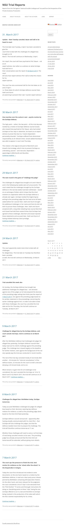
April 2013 (50, 234)
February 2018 (52, 95)
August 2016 (51, 138)
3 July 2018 (51, 68)
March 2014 (51, 207)
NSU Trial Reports (13, 5)
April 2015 (50, 176)
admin (38, 100)
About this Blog (15, 16)
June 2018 (50, 85)
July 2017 (50, 111)
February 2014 (52, 210)
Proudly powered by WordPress (11, 523)
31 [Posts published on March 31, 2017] (57, 255)
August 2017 (51, 109)
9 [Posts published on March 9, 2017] (54, 248)
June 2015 (50, 171)
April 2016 (50, 147)
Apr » (59, 258)
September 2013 (52, 222)
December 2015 (52, 157)
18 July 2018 (51, 66)
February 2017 (52, 123)
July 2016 (50, 140)
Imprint (51, 16)
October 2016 (52, 133)
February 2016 (52, 152)
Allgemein (20, 100)
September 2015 (52, 164)
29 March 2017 (10, 172)
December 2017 (52, 99)
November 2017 (52, 102)
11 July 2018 (51, 64)
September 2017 (52, 107)
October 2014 (52, 191)
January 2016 (51, 155)
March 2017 (51, 121)
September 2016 (52, 135)
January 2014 (51, 212)
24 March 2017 (10, 238)
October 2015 (52, 162)
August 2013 (51, 224)
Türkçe (58, 24)
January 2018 (51, 97)
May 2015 (50, 174)
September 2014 (52, 193)
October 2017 (52, 104)
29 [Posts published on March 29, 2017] (53, 255)
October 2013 (52, 219)
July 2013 (50, 226)
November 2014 (52, 188)
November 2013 (52, 217)
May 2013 (50, 231)
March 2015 (51, 179)
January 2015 (51, 183)
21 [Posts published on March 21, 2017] (50, 253)
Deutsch (51, 24)
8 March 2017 (9, 394)
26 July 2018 (51, 61)
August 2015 (51, 167)
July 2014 (50, 198)
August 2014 (51, 195)
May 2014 (50, 202)
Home (4, 16)
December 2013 (52, 214)
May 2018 (50, 88)
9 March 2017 (9, 326)
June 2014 (50, 200)
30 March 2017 (32, 71)
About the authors (31, 16)
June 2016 (50, 143)
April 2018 (50, 90)
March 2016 (51, 150)
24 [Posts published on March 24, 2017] (57, 253)
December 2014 (52, 186)
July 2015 (50, 169)
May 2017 (50, 116)
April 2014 (50, 205)
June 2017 (50, 114)
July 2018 (50, 83)
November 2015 (52, 159)
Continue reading (9, 155)
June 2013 (50, 229)
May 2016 (50, 145)
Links (43, 16)
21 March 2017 (10, 277)
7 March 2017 (6, 297)
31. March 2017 (10, 34)
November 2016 (52, 131)
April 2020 (50, 80)
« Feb (49, 258)
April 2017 (50, 119)
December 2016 (52, 128)
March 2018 (51, 92)
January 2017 (51, 126)
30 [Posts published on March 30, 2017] (55, 255)
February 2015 (52, 181)
